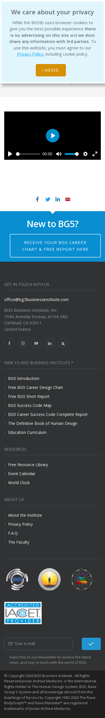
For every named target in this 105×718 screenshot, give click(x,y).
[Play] (10, 153)
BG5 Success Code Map (30, 405)
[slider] (28, 154)
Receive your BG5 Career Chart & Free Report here (55, 246)
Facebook (37, 199)
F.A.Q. (13, 533)
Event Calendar (21, 473)
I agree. (51, 70)
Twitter (47, 199)
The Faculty (18, 542)
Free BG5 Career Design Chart (35, 387)
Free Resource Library (28, 464)
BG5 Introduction (23, 378)
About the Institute (25, 515)
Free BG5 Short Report (29, 396)
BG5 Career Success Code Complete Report (48, 414)
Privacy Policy (30, 54)
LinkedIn (57, 199)
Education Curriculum (27, 432)
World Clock (19, 482)
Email (67, 199)
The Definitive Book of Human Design (42, 423)
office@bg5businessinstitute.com (36, 299)
